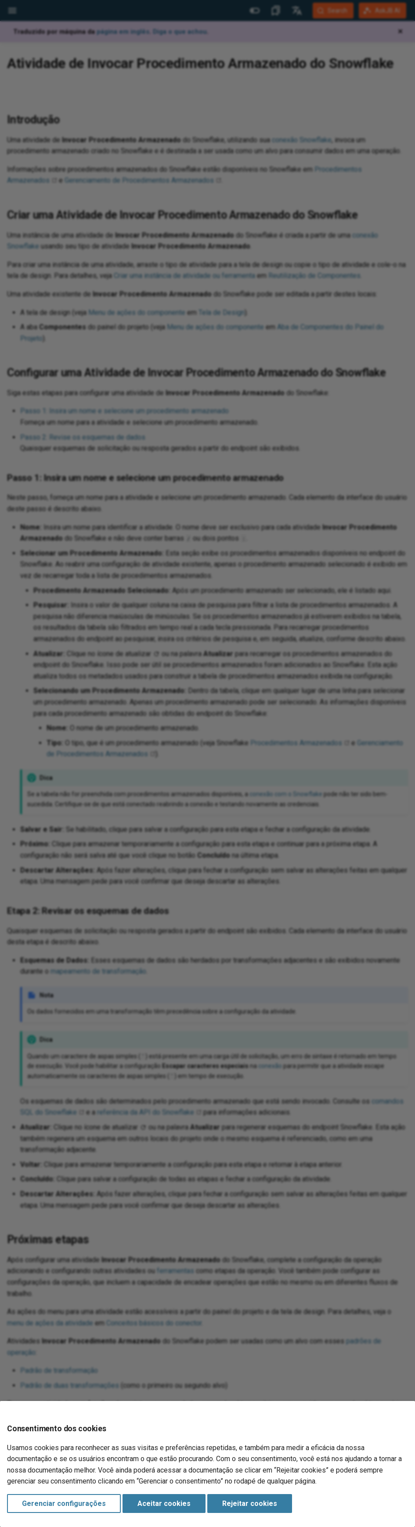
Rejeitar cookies (249, 1503)
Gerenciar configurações (64, 1503)
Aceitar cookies (164, 1503)
